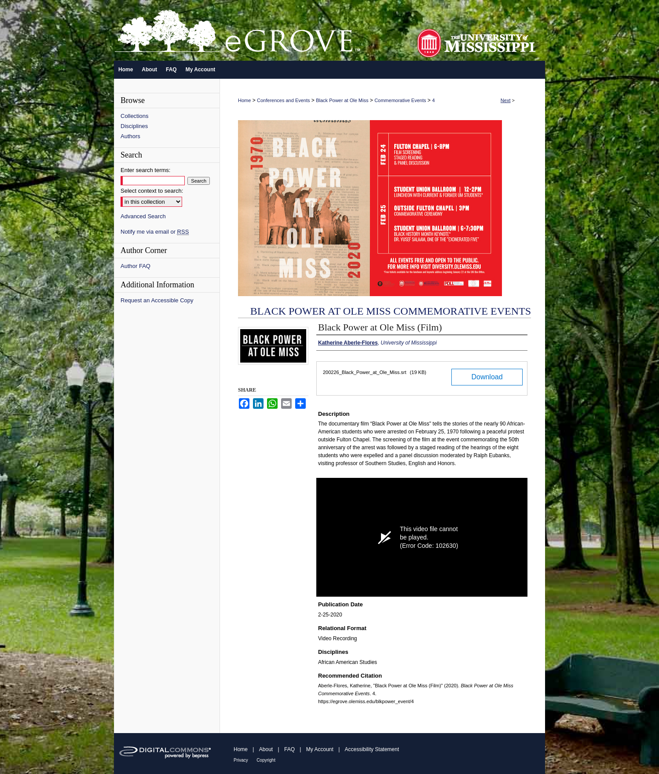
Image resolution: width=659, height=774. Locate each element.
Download (486, 377)
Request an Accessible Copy (157, 300)
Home (244, 100)
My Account (319, 749)
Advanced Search (143, 216)
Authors (130, 136)
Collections (135, 116)
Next (506, 100)
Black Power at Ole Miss (342, 100)
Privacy (241, 760)
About (266, 749)
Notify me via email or (155, 231)
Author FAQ (135, 266)
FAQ (289, 749)
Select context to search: (152, 190)
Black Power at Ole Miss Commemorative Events (390, 311)
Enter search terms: (145, 170)
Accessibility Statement (372, 749)
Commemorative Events (400, 100)
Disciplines (134, 126)
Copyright (265, 760)
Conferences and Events (283, 100)
